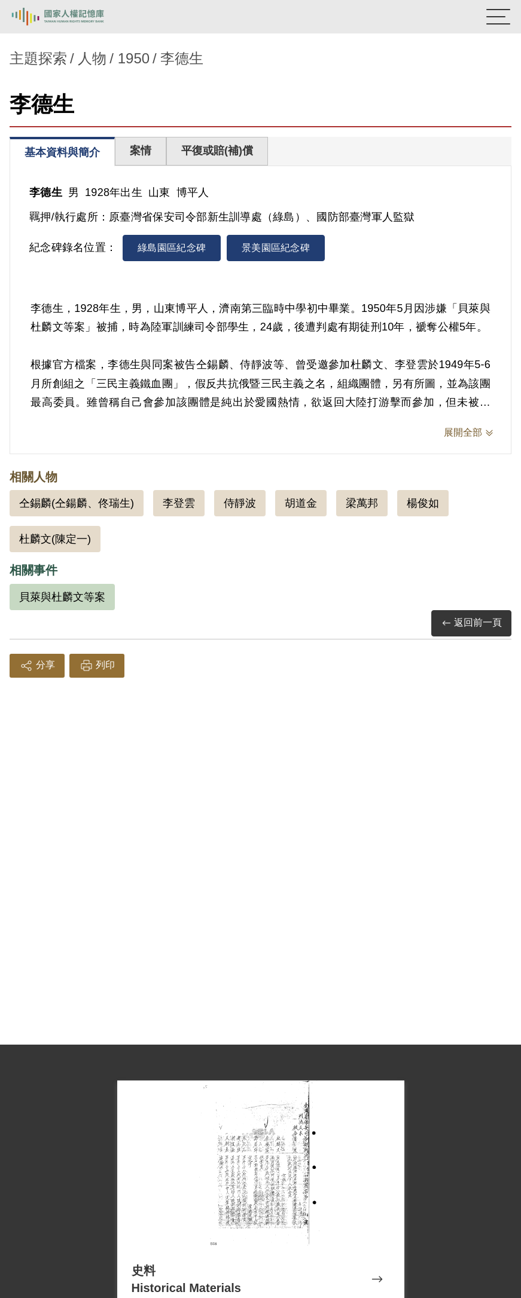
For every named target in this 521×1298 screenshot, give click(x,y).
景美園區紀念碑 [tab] (276, 248)
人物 (92, 58)
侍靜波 (240, 503)
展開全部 (463, 432)
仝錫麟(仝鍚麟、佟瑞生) (76, 503)
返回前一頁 (471, 623)
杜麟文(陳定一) (55, 539)
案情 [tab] (140, 151)
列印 (97, 666)
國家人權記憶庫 (70, 17)
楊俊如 (423, 503)
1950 (134, 58)
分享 (37, 666)
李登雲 (179, 503)
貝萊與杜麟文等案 (62, 597)
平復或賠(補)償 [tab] (217, 151)
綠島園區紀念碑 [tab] (172, 248)
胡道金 (301, 503)
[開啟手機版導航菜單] (498, 17)
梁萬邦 (362, 503)
